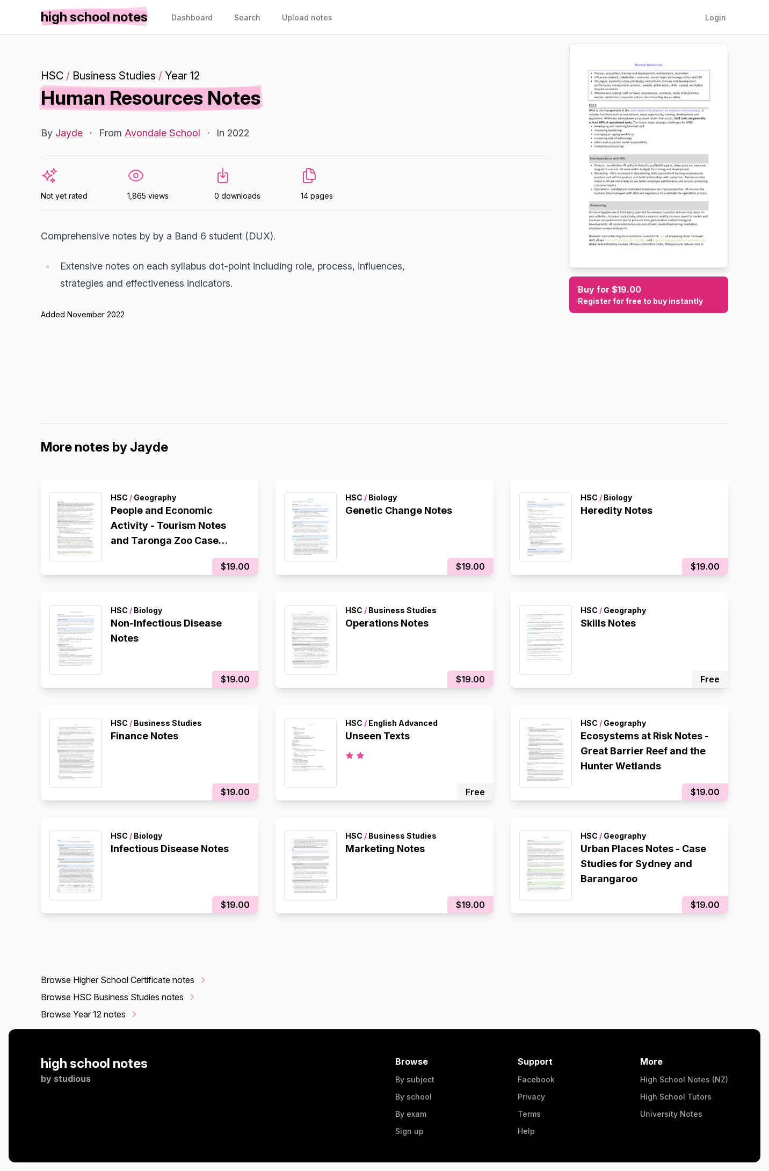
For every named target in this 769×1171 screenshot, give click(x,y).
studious (72, 1078)
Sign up (409, 1131)
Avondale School (162, 133)
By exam (410, 1113)
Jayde (69, 133)
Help (526, 1131)
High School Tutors (676, 1096)
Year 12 (182, 75)
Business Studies (114, 75)
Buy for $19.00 (649, 295)
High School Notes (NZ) (684, 1079)
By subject (414, 1079)
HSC (52, 75)
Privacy (531, 1096)
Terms (529, 1113)
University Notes (671, 1113)
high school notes (94, 1063)
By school (413, 1096)
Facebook (536, 1079)
